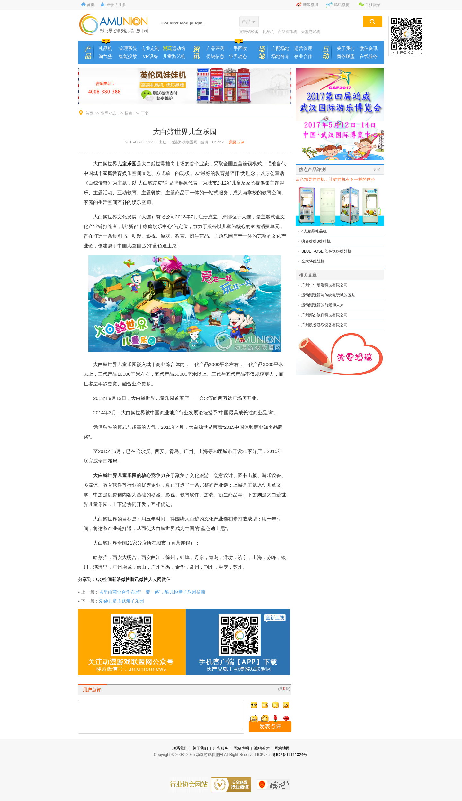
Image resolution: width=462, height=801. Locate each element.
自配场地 (280, 48)
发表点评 (270, 726)
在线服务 (369, 56)
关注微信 (373, 5)
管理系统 (128, 48)
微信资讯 (369, 48)
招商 (128, 113)
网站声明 (241, 748)
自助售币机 (287, 32)
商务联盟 (346, 56)
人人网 (155, 579)
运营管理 (303, 48)
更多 (377, 169)
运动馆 (174, 48)
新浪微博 (310, 5)
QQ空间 (104, 579)
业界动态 (238, 56)
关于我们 (346, 48)
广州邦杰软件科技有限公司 (324, 315)
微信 (166, 579)
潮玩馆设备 (249, 32)
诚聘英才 (262, 748)
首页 (90, 5)
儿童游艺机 (174, 56)
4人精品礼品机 (314, 231)
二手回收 (238, 48)
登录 (110, 5)
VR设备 (150, 56)
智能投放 (128, 56)
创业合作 (303, 56)
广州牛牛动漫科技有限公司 (324, 285)
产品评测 (215, 48)
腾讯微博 (342, 5)
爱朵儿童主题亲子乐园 (121, 600)
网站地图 (282, 748)
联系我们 (180, 748)
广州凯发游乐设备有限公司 (324, 325)
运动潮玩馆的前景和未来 (322, 305)
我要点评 (236, 142)
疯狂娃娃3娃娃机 (316, 241)
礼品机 (268, 32)
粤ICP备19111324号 (289, 754)
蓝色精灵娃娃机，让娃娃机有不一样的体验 (335, 179)
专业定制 (150, 48)
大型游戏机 (310, 32)
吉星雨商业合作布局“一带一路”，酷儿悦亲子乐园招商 (152, 591)
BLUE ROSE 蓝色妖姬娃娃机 (326, 251)
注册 (122, 5)
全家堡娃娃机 (312, 261)
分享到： (87, 579)
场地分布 (280, 56)
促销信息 (215, 56)
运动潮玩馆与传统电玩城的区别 (328, 295)
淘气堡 (105, 56)
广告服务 (220, 748)
